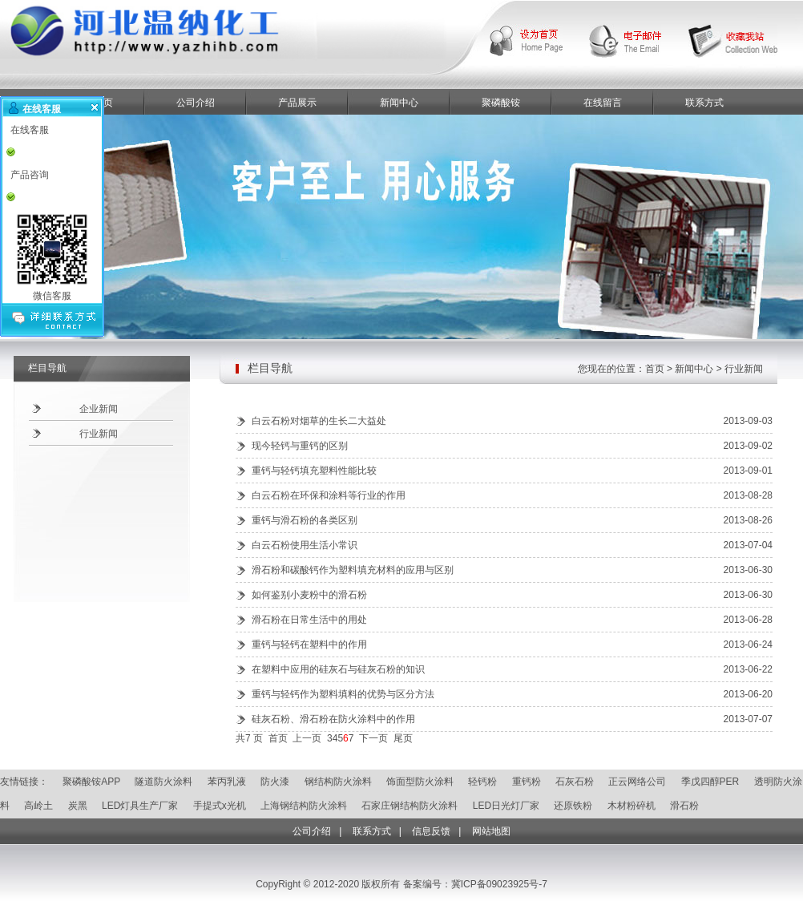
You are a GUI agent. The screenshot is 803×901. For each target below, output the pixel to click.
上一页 (307, 738)
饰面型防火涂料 (420, 781)
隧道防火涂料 (163, 781)
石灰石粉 (574, 781)
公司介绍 (195, 102)
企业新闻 (98, 408)
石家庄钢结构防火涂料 (409, 805)
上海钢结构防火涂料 (303, 805)
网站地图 (491, 831)
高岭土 (38, 805)
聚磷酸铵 (501, 102)
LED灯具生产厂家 (140, 805)
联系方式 (704, 102)
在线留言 (602, 102)
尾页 (403, 738)
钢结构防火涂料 (338, 781)
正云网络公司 (637, 781)
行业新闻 (98, 433)
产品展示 (297, 102)
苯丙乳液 (227, 781)
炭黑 (77, 805)
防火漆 (274, 781)
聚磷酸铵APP (91, 781)
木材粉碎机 (631, 805)
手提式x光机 (219, 805)
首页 (278, 738)
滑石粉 (684, 805)
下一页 (373, 738)
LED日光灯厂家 (506, 805)
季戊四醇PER (710, 781)
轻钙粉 (482, 781)
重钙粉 (526, 781)
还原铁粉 (573, 805)
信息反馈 (431, 831)
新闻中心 (399, 102)
